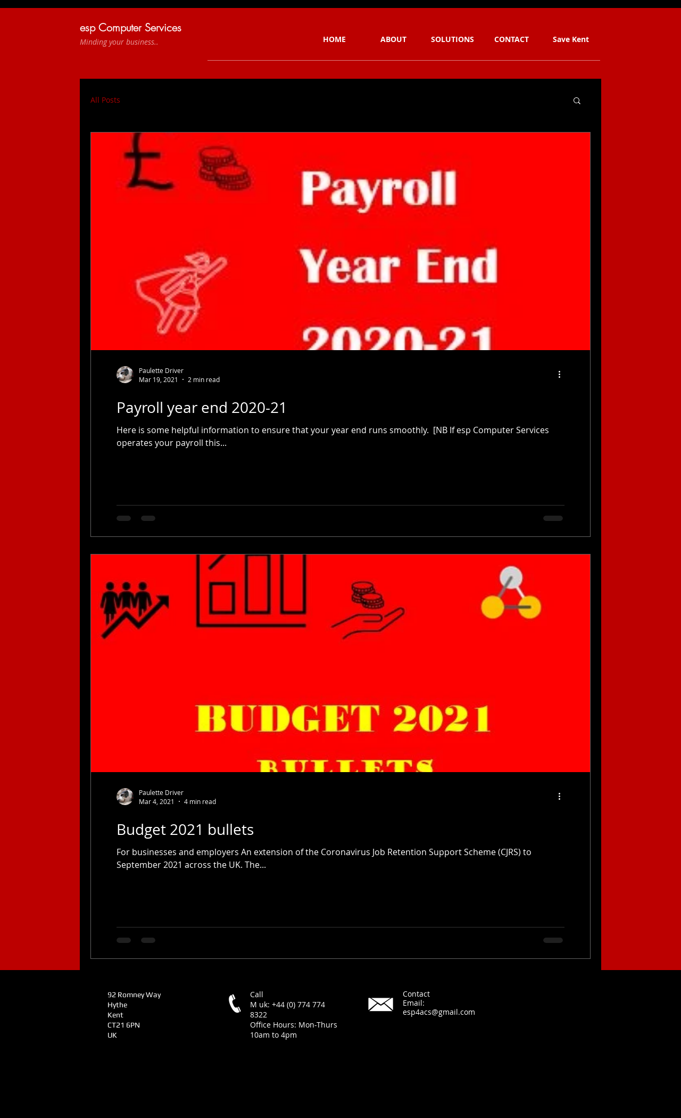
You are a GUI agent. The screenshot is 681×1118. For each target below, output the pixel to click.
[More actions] (563, 374)
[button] (577, 101)
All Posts (105, 100)
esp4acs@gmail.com (439, 1012)
